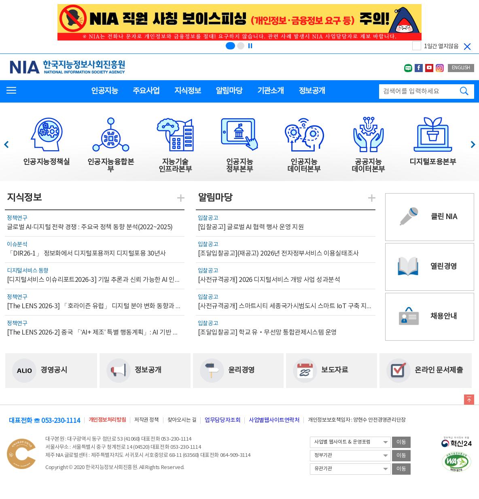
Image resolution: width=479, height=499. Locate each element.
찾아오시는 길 (182, 420)
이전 (10, 142)
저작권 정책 (146, 420)
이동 (401, 442)
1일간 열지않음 (441, 46)
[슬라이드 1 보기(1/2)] (230, 45)
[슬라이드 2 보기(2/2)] (240, 45)
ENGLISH (461, 67)
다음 (469, 142)
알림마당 (229, 91)
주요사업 (146, 91)
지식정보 (187, 91)
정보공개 (312, 91)
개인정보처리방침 (107, 420)
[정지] (250, 45)
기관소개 (270, 91)
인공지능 (104, 91)
